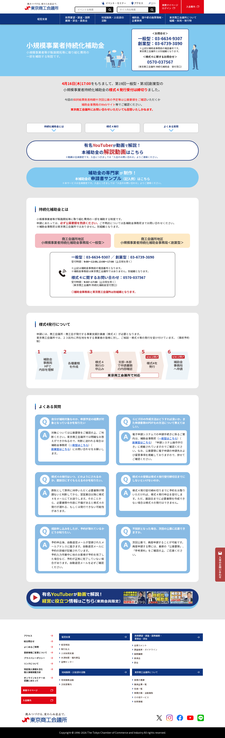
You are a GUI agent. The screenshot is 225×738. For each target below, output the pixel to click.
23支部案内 (66, 684)
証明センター (67, 661)
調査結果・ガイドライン (145, 649)
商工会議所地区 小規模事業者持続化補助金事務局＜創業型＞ (152, 240)
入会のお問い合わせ (220, 567)
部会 (136, 662)
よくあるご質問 (31, 647)
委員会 (137, 658)
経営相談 (65, 644)
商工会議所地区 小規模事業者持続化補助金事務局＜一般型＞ (73, 240)
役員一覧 (138, 688)
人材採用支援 (67, 653)
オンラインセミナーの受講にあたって (34, 679)
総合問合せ (29, 641)
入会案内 (27, 700)
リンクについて (31, 663)
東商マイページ (30, 690)
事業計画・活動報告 (143, 692)
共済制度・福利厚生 (70, 657)
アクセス (28, 635)
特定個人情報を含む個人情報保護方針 (33, 671)
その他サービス (141, 697)
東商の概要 (139, 680)
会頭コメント (140, 645)
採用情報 (138, 701)
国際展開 (138, 654)
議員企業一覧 (140, 684)
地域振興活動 (67, 680)
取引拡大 (65, 649)
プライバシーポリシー (34, 658)
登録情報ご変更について (35, 652)
